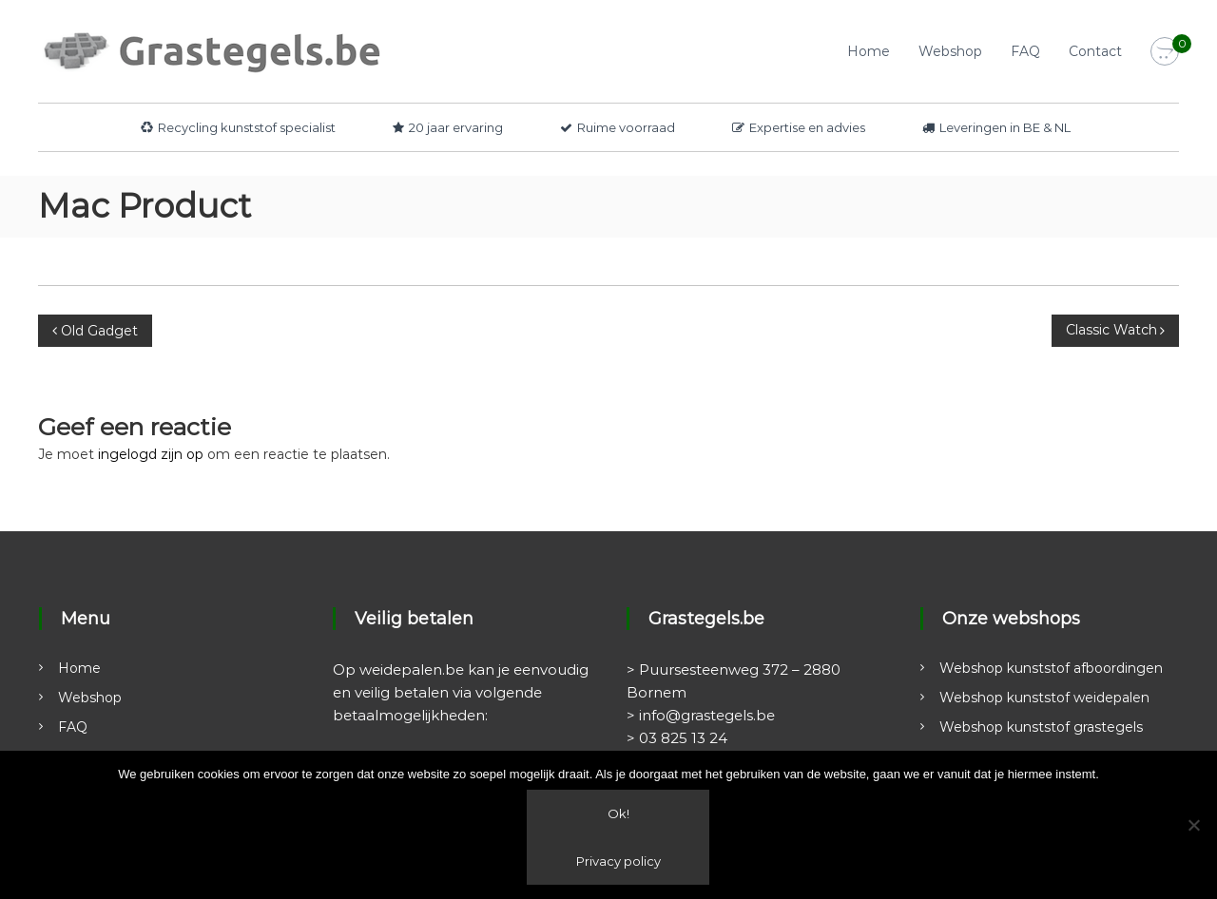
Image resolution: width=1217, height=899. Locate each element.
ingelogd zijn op (150, 454)
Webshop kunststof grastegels (1041, 727)
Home (868, 51)
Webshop (950, 51)
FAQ (1025, 51)
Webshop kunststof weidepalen (1044, 697)
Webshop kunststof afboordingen (1051, 668)
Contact (1095, 51)
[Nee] (1193, 824)
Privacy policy (618, 861)
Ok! (618, 813)
